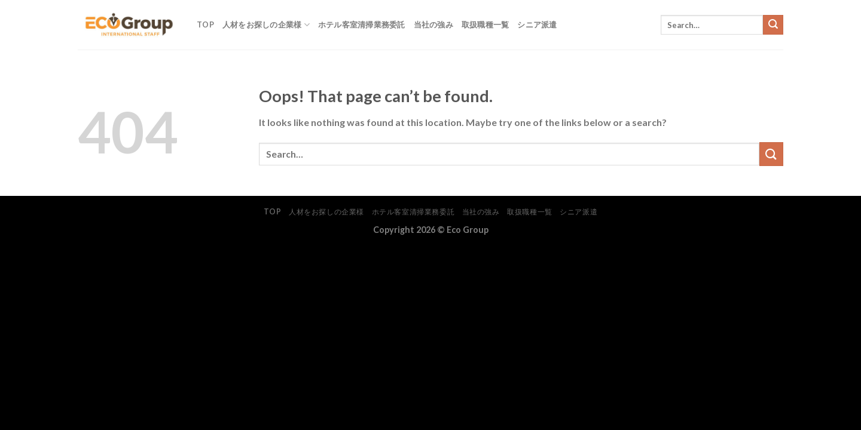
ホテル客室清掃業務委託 (361, 24)
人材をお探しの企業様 (266, 24)
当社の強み (433, 24)
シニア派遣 (537, 24)
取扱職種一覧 (485, 24)
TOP (205, 24)
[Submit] (773, 25)
